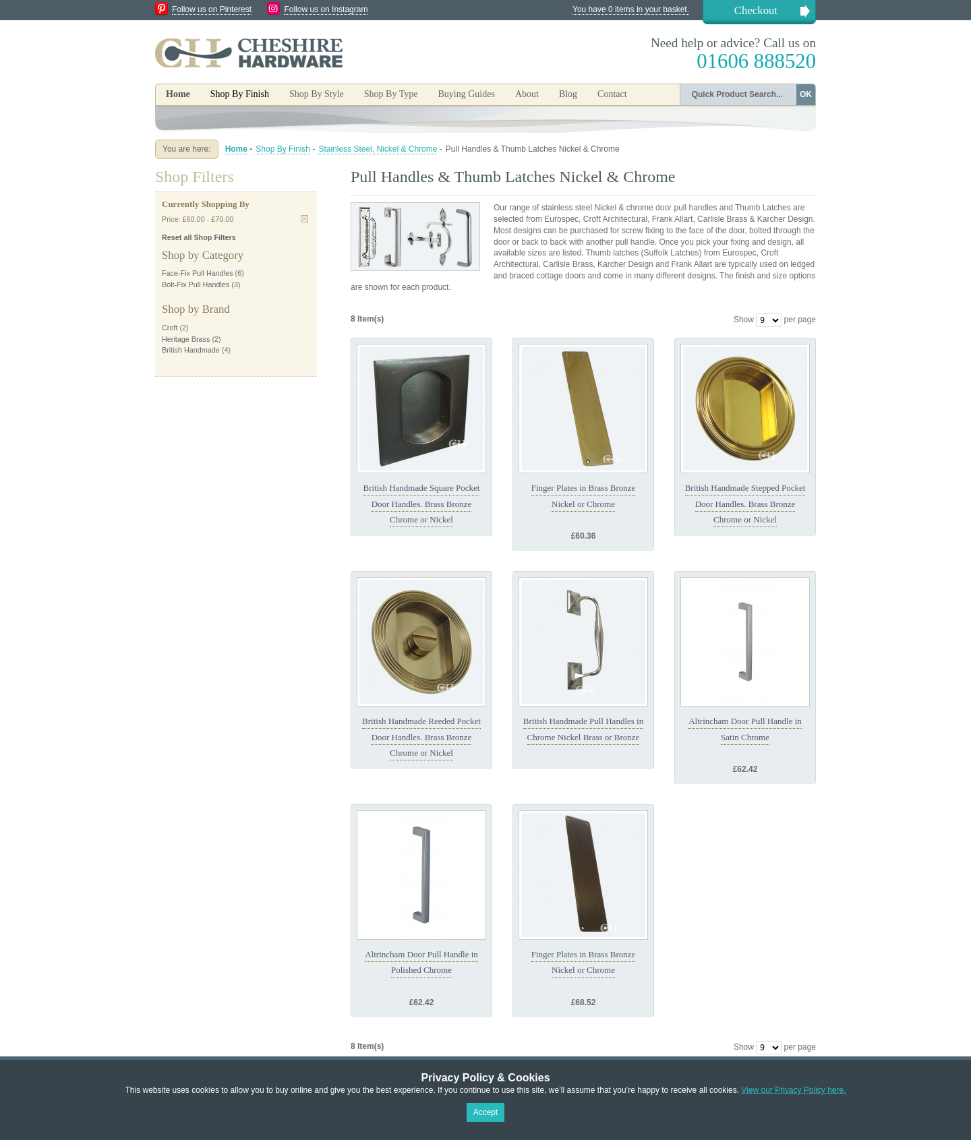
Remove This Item (304, 218)
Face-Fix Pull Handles (197, 273)
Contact (612, 94)
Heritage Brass (186, 339)
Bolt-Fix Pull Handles (195, 284)
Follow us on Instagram (325, 9)
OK (806, 94)
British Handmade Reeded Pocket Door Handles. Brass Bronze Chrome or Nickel (421, 737)
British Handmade (191, 350)
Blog (568, 94)
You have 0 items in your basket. (630, 9)
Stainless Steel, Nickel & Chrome (377, 149)
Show (744, 319)
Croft (169, 328)
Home (178, 94)
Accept (485, 1112)
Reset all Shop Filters (199, 237)
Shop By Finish (283, 149)
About (527, 94)
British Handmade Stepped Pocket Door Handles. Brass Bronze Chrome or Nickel (745, 503)
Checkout (755, 10)
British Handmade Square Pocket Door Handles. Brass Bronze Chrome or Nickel (421, 503)
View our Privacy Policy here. (793, 1090)
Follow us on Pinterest (212, 9)
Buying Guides (466, 94)
